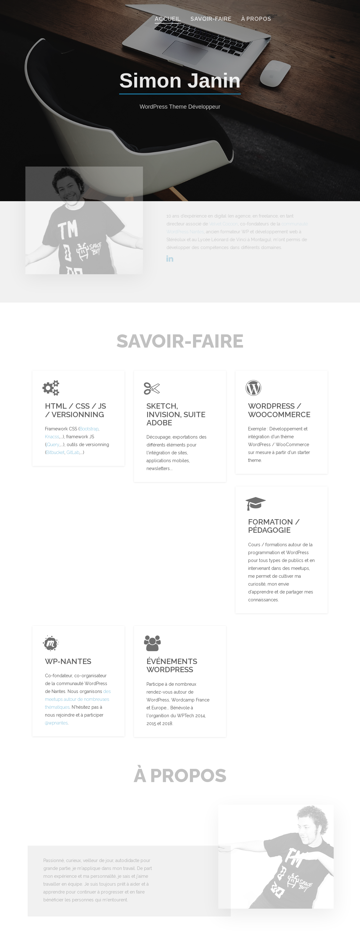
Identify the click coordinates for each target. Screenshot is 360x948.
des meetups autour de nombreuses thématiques (78, 699)
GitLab (73, 452)
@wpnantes (56, 722)
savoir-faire (211, 19)
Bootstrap (89, 428)
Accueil (168, 19)
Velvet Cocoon (224, 223)
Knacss (52, 436)
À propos (256, 19)
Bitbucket (55, 452)
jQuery (52, 444)
